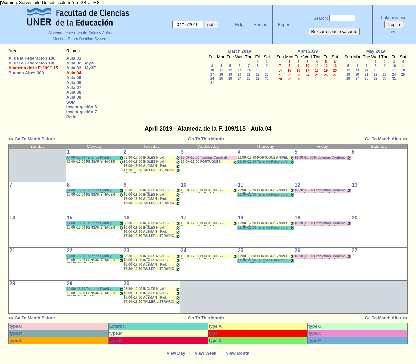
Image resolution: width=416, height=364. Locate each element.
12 (230, 70)
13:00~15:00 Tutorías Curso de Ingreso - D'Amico (204, 158)
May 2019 (375, 51)
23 (266, 74)
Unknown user (394, 17)
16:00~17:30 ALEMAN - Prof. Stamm (152, 166)
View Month (237, 353)
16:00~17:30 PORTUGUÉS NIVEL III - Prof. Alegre (266, 158)
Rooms (260, 24)
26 (230, 78)
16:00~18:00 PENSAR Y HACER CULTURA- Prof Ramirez (95, 162)
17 (212, 74)
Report (284, 24)
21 (248, 74)
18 (221, 74)
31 (212, 83)
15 (257, 70)
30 (266, 78)
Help (239, 24)
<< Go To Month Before (31, 138)
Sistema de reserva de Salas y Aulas (80, 33)
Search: (320, 18)
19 (230, 74)
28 (248, 78)
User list (394, 31)
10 (212, 70)
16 (266, 70)
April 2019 (307, 51)
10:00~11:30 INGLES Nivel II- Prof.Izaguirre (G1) (152, 162)
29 (257, 78)
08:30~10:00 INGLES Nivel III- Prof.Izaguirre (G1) (152, 158)
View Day (176, 353)
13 (239, 70)
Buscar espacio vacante (334, 31)
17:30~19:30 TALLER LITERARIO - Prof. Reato (152, 170)
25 (221, 78)
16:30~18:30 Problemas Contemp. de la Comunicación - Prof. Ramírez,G (323, 158)
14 (248, 70)
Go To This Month (206, 138)
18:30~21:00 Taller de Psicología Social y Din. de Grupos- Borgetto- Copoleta (266, 162)
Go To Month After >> (386, 138)
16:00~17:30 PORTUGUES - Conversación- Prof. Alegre (209, 162)
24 (212, 78)
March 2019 (239, 51)
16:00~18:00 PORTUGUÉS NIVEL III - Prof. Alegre (266, 256)
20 (239, 74)
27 (239, 78)
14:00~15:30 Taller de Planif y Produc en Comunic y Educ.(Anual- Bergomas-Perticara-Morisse (95, 158)
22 (257, 74)
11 (221, 70)
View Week (205, 353)
